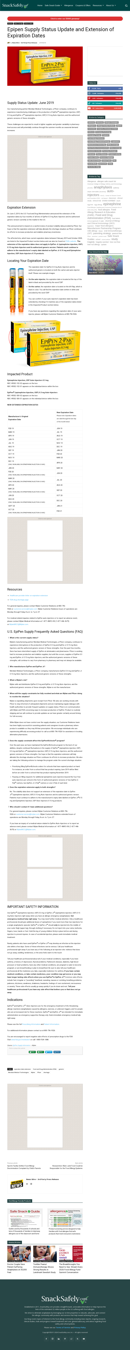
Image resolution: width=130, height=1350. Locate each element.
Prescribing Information (31, 1024)
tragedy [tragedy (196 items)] (91, 242)
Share (57, 1052)
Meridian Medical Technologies (18, 1072)
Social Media (92, 164)
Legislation (115, 141)
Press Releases (102, 154)
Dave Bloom (93, 272)
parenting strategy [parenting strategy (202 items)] (102, 233)
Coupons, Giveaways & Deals (107, 129)
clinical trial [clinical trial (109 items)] (97, 201)
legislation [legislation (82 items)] (90, 226)
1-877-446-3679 (62, 621)
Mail (40, 1052)
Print (31, 1052)
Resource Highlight (106, 157)
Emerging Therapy (94, 135)
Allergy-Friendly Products (106, 125)
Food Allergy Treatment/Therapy (44, 1261)
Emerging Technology (66, 1261)
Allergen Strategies (111, 122)
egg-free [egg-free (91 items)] (90, 205)
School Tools (106, 160)
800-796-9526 (56, 731)
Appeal (119, 125)
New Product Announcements (98, 148)
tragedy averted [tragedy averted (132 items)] (102, 242)
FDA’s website (71, 241)
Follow (118, 93)
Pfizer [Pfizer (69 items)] (89, 236)
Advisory (10, 24)
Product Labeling (114, 154)
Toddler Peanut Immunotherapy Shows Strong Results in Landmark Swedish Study (43, 1266)
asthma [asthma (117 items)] (116, 188)
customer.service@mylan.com (25, 609)
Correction (91, 129)
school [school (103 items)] (98, 239)
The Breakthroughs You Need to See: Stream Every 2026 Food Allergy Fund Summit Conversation (71, 1266)
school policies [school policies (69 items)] (106, 239)
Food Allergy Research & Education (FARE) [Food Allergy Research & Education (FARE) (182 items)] (101, 212)
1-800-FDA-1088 (42, 1039)
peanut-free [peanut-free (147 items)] (117, 233)
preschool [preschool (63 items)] (94, 236)
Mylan (33, 1072)
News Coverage (18, 24)
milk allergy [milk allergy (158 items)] (92, 231)
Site (114, 160)
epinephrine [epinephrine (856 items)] (112, 204)
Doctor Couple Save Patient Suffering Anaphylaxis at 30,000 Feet (18, 1266)
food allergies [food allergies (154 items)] (104, 210)
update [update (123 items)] (103, 244)
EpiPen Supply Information (21, 1045)
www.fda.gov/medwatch (20, 1039)
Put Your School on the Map (102, 269)
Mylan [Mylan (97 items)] (101, 231)
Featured (106, 135)
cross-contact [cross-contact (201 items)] (108, 200)
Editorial (91, 132)
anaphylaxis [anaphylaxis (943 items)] (103, 187)
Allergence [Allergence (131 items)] (91, 181)
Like (119, 88)
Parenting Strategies (110, 151)
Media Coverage (112, 144)
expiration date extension (22, 1069)
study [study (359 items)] (114, 238)
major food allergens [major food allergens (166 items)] (104, 226)
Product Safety (28, 24)
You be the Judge (94, 167)
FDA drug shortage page (19, 600)
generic (61, 1069)
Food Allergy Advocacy (14, 1261)
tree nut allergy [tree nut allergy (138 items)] (93, 244)
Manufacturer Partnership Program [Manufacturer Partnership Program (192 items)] (104, 228)
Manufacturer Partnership (96, 144)
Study (110, 164)
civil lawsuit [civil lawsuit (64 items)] (104, 198)
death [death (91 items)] (118, 201)
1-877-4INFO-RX (48, 621)
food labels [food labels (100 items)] (116, 218)
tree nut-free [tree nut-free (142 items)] (115, 242)
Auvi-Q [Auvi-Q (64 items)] (102, 195)
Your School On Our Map (98, 252)
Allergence (91, 125)
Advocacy (99, 122)
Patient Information (51, 1024)
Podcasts (91, 154)
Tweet (49, 1052)
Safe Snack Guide (94, 160)
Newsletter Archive (94, 151)
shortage (46, 1072)
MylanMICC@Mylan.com (18, 624)
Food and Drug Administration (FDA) (44, 1069)
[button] (126, 5)
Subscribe (117, 108)
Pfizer (39, 1072)
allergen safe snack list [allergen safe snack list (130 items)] (106, 181)
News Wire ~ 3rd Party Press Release (24, 43)
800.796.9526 (71, 314)
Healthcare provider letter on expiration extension (29, 596)
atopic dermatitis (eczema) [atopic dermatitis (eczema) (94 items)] (96, 191)
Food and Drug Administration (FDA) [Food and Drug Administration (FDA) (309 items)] (100, 217)
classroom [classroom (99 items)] (112, 198)
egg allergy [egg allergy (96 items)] (98, 205)
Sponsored (102, 164)
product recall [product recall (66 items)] (102, 236)
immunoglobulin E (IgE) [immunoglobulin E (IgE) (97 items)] (95, 221)
